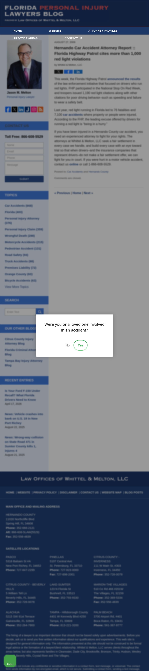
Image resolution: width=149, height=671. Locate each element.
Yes (80, 345)
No (67, 345)
